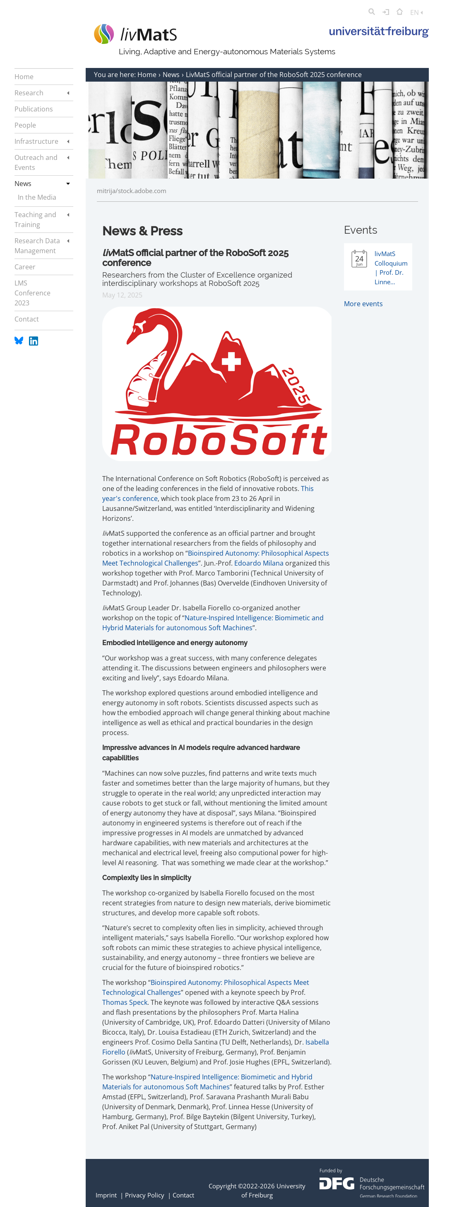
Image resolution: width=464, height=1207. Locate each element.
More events (363, 303)
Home (147, 74)
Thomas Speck (124, 1002)
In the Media (37, 197)
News (172, 74)
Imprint (106, 1195)
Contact (183, 1195)
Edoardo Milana (259, 563)
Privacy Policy (144, 1195)
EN (416, 12)
